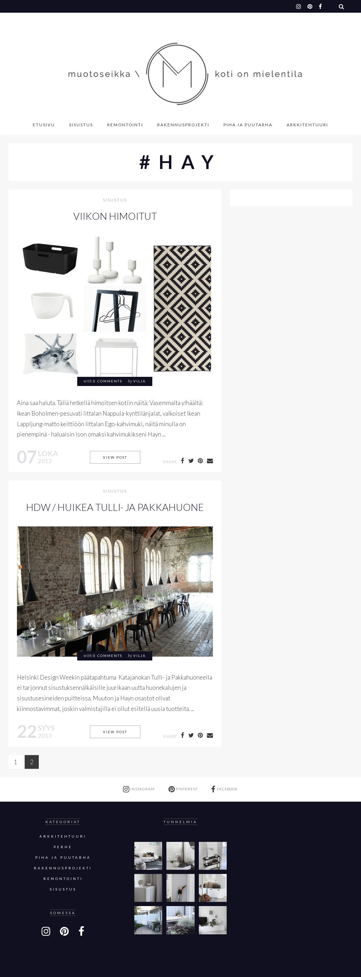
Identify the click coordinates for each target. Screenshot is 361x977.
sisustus (115, 200)
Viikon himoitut (115, 216)
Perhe (63, 847)
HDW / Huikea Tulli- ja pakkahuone (115, 507)
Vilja (139, 381)
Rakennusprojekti (183, 124)
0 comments (107, 381)
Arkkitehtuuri (307, 124)
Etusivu (44, 124)
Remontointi (125, 124)
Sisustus (81, 124)
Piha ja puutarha (248, 124)
